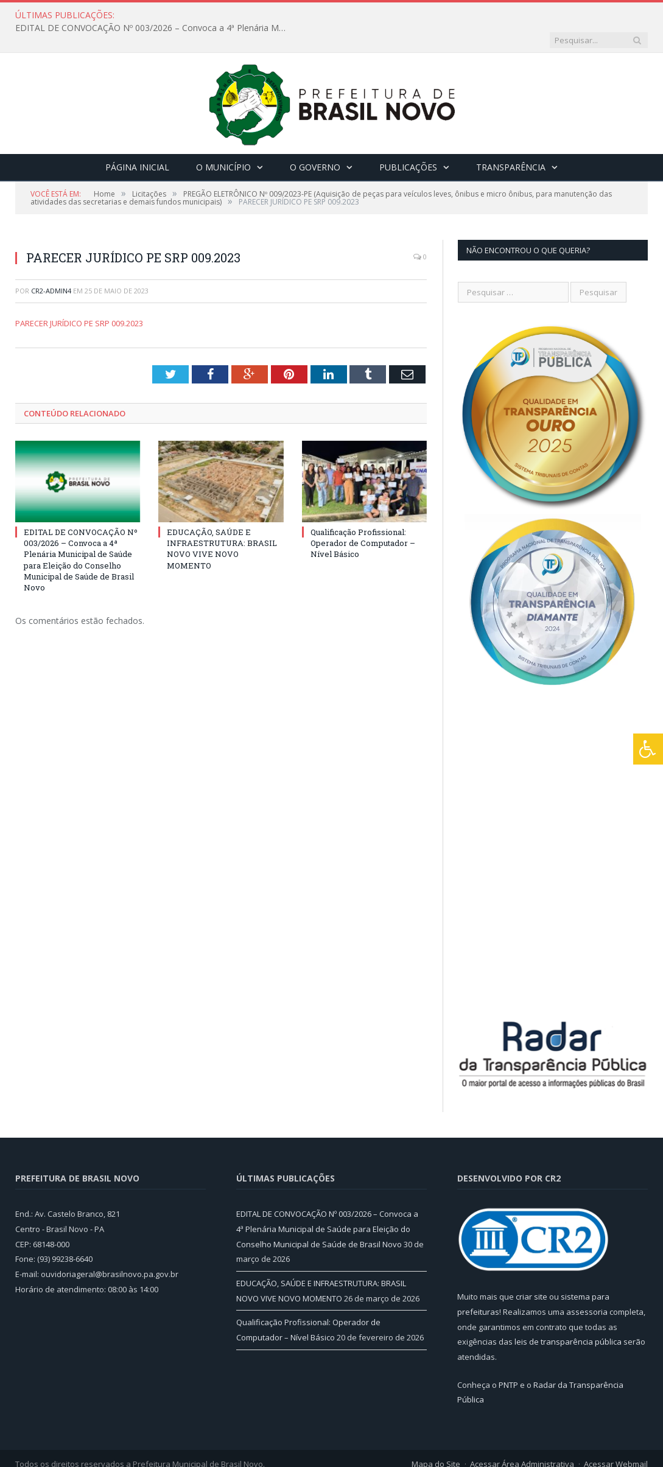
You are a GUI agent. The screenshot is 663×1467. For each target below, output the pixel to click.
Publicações (408, 142)
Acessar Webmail (616, 1439)
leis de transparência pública (568, 1316)
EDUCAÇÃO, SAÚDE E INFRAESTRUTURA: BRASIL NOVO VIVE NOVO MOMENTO (222, 524)
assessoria (587, 1286)
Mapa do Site (436, 1439)
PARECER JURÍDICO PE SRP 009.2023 (79, 298)
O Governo (315, 142)
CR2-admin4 (51, 265)
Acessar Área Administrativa (522, 1439)
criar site (531, 1271)
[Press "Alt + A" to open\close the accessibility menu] (648, 749)
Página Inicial (137, 142)
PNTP (508, 1359)
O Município (223, 142)
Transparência (510, 142)
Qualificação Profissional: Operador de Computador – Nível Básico (362, 518)
